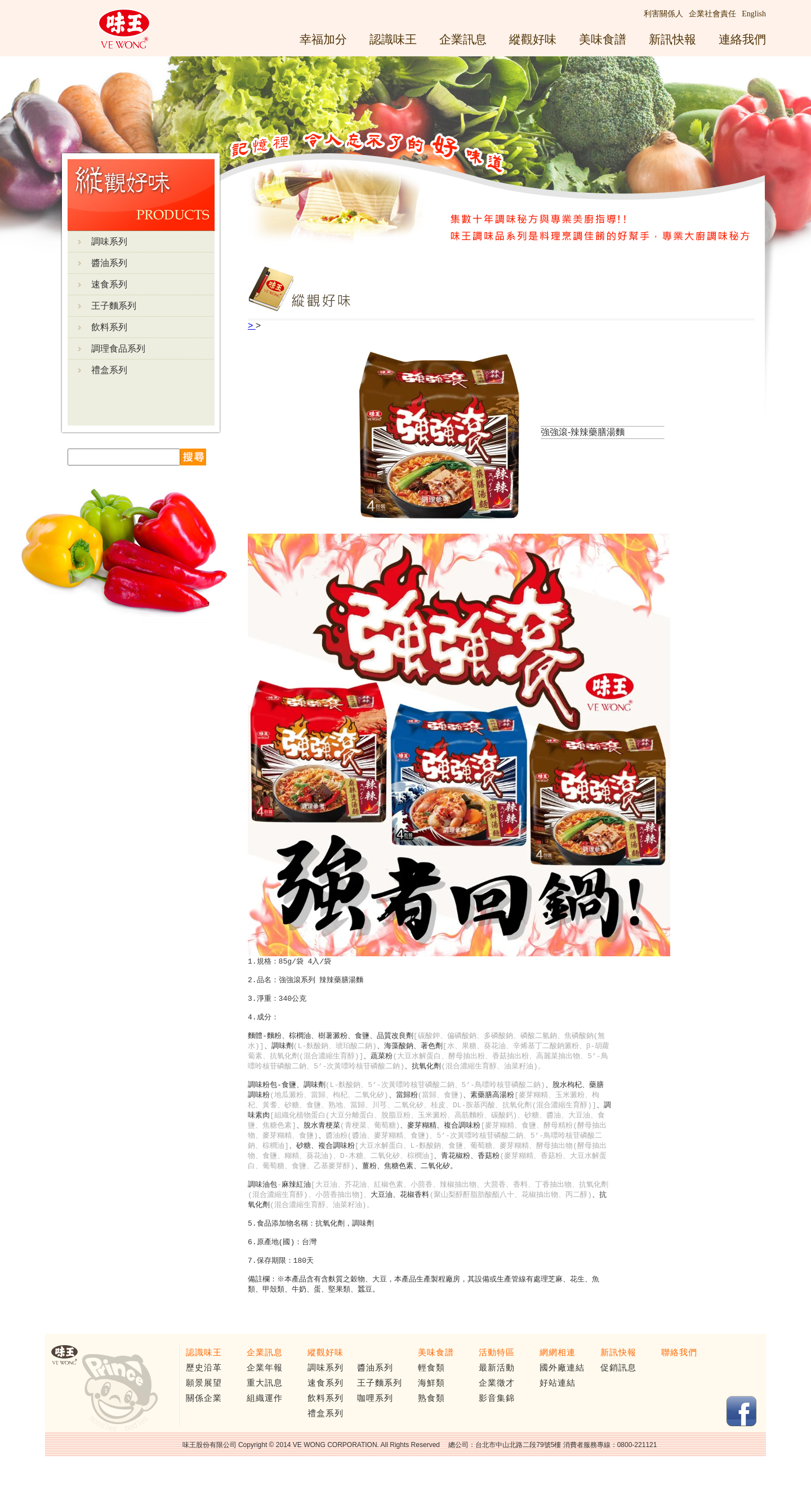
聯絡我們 (679, 1383)
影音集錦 (497, 1429)
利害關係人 (663, 14)
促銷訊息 (618, 1398)
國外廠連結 (562, 1398)
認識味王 (393, 39)
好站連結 (558, 1413)
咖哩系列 (375, 1429)
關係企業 (204, 1429)
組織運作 (265, 1429)
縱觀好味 (532, 39)
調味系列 (109, 241)
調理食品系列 (118, 348)
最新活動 (497, 1398)
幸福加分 (323, 39)
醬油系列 (109, 263)
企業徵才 (497, 1413)
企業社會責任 (712, 14)
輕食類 (431, 1398)
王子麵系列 (113, 305)
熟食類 (431, 1429)
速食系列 (109, 284)
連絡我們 (742, 39)
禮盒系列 (109, 370)
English (754, 14)
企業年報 (265, 1398)
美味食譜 (602, 39)
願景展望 (204, 1413)
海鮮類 (431, 1413)
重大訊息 (265, 1413)
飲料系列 (109, 327)
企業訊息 (463, 39)
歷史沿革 (204, 1398)
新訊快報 (672, 39)
